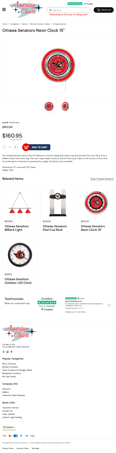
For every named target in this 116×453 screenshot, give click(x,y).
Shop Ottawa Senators (102, 178)
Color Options (8, 414)
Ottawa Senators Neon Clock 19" (93, 228)
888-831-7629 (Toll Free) (18, 347)
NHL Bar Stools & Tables (40, 24)
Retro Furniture (9, 364)
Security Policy (23, 448)
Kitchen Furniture (10, 367)
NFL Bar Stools (9, 377)
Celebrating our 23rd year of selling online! (68, 14)
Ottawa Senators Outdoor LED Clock (18, 281)
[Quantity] (9, 147)
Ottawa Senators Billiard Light (17, 228)
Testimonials (14, 299)
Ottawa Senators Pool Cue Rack (55, 228)
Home (5, 24)
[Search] (71, 10)
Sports (24, 24)
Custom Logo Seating (12, 417)
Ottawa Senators (60, 24)
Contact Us (7, 411)
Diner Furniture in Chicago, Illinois (17, 370)
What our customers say (17, 303)
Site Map (35, 448)
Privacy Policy (8, 448)
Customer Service (10, 408)
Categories (14, 24)
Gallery (5, 392)
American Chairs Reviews (13, 395)
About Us (6, 389)
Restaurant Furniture (11, 373)
